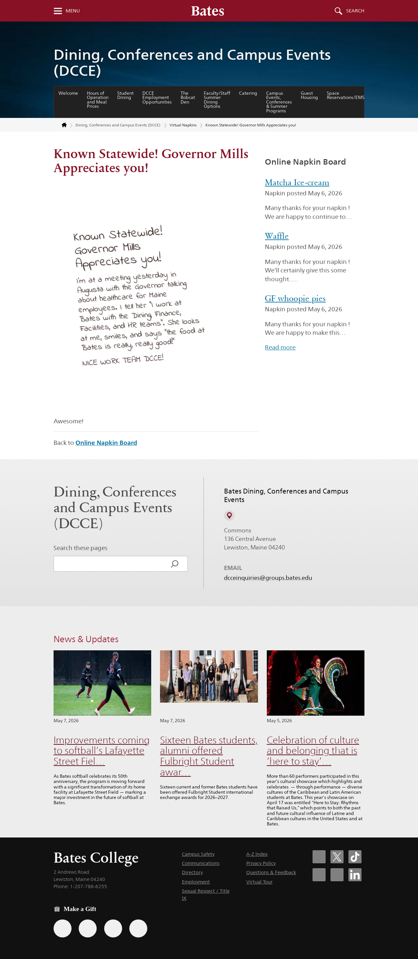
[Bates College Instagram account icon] (319, 874)
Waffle (277, 236)
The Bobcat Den (188, 97)
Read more (280, 347)
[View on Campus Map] (229, 515)
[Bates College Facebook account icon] (319, 856)
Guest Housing (309, 95)
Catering (248, 93)
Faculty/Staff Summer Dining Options (217, 99)
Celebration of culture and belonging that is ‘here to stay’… (313, 750)
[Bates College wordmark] (207, 11)
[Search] (175, 564)
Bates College (96, 858)
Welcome (68, 93)
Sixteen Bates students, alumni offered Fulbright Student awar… (209, 756)
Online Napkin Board (106, 442)
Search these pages (80, 547)
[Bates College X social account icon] (337, 856)
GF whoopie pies (295, 298)
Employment (196, 882)
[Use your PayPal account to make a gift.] (113, 928)
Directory (192, 872)
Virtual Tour (259, 882)
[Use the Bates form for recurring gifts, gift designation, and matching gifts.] (63, 928)
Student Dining (125, 95)
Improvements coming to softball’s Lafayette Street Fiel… (102, 750)
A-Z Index (256, 854)
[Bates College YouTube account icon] (337, 874)
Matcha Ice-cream (297, 182)
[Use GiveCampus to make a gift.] (138, 928)
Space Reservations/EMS (345, 95)
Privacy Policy (261, 863)
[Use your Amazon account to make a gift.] (88, 928)
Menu (73, 11)
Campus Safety (198, 854)
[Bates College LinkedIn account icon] (355, 874)
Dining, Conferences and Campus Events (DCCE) (192, 62)
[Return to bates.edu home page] (60, 125)
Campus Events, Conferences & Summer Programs (279, 101)
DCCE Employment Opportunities (157, 97)
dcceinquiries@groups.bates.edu (268, 577)
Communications (200, 863)
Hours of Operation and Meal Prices (97, 99)
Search (355, 11)
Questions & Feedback (271, 872)
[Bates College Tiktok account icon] (355, 856)
